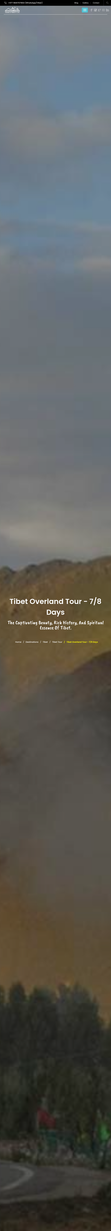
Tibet (45, 642)
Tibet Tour (57, 642)
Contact (96, 3)
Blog (76, 3)
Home (18, 642)
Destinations (32, 642)
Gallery (85, 3)
